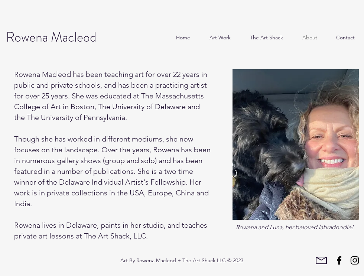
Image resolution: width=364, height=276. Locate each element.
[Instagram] (354, 260)
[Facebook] (339, 260)
